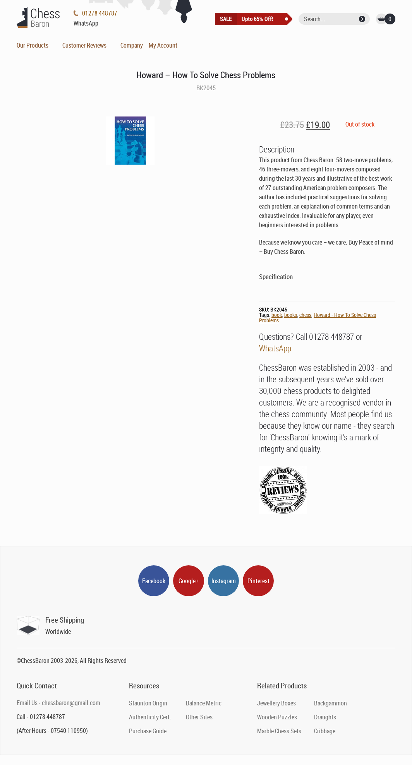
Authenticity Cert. (150, 717)
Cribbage (324, 731)
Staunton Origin (148, 703)
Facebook (153, 581)
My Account (163, 45)
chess (305, 314)
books (290, 314)
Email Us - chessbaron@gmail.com (58, 702)
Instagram (223, 581)
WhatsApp (275, 348)
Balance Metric (203, 703)
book (276, 314)
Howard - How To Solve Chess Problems (317, 317)
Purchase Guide (148, 731)
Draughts (325, 717)
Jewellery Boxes (276, 703)
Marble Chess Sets (279, 731)
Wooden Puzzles (277, 717)
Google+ (189, 581)
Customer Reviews (84, 45)
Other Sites (199, 717)
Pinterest (258, 581)
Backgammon (330, 703)
